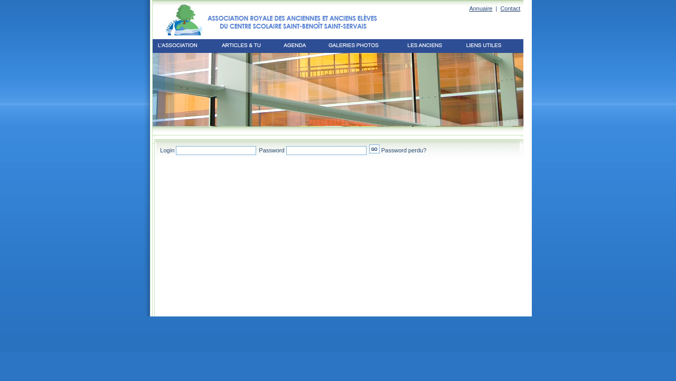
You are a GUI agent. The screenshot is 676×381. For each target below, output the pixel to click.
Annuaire (480, 8)
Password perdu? (404, 150)
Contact (510, 8)
